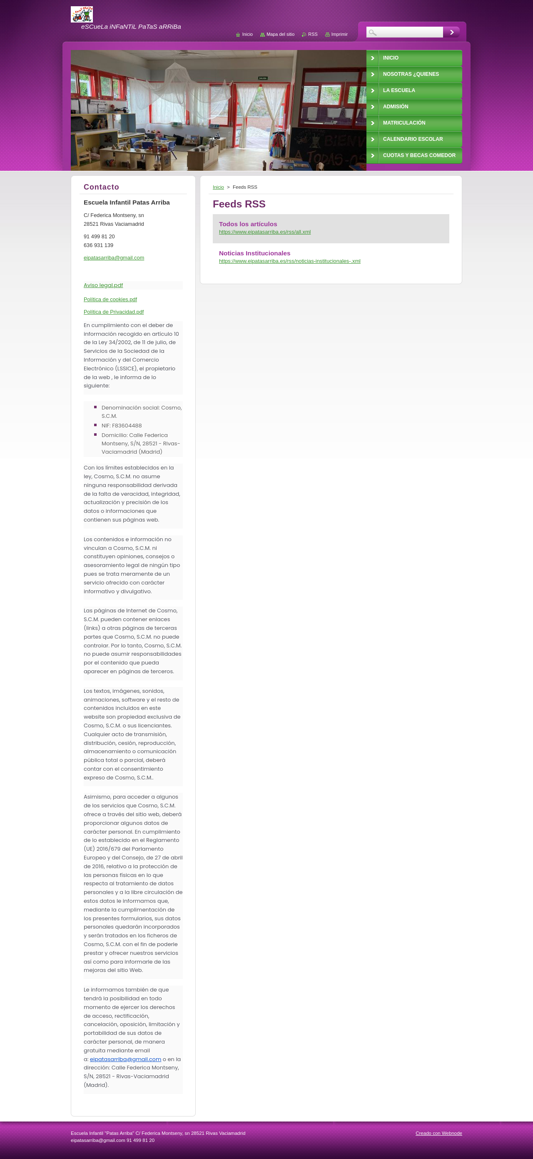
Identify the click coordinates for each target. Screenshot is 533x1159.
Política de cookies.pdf (110, 299)
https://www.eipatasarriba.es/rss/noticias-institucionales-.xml (290, 261)
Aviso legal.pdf (103, 285)
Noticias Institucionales (255, 253)
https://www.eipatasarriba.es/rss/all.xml (265, 232)
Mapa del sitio (280, 34)
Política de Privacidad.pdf (114, 312)
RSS (312, 34)
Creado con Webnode (439, 1133)
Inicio (218, 187)
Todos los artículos (248, 223)
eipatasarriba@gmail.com (125, 1059)
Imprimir (339, 34)
